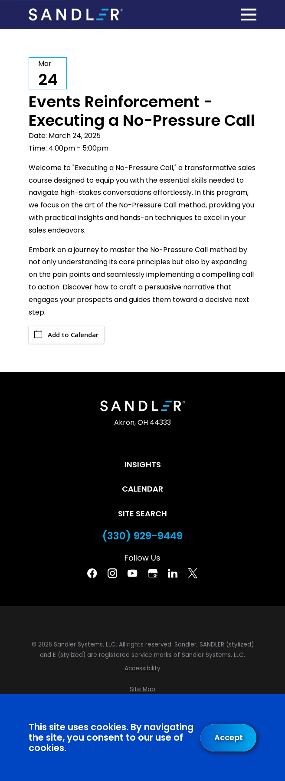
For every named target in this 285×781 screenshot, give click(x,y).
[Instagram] (112, 573)
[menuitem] (143, 668)
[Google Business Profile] (152, 573)
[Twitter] (192, 573)
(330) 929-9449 (142, 536)
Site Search (142, 513)
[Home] (76, 14)
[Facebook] (92, 573)
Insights (142, 464)
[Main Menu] (248, 14)
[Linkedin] (172, 573)
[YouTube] (132, 573)
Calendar (142, 488)
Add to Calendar (66, 334)
